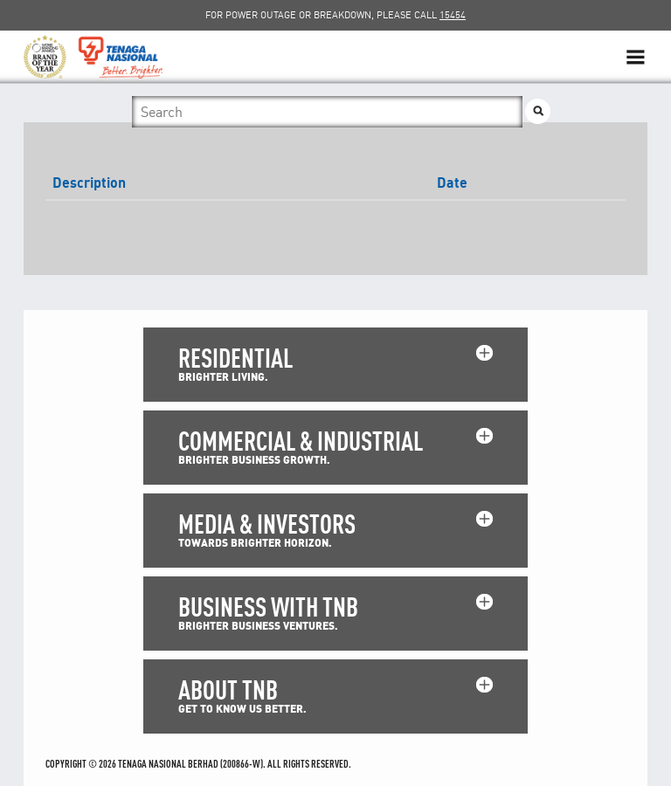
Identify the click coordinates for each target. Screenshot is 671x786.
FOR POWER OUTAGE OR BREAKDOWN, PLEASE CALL (335, 15)
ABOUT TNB (228, 689)
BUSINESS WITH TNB (268, 606)
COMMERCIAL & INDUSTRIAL (300, 440)
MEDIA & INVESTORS (267, 523)
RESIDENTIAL (235, 357)
